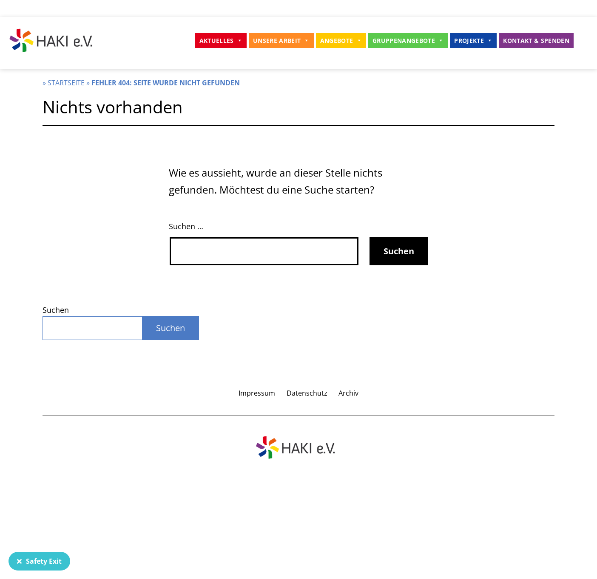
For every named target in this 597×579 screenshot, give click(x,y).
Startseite (66, 82)
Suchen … (186, 226)
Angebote (341, 40)
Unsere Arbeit (281, 40)
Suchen (56, 310)
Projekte (473, 40)
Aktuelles (220, 40)
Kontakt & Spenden (536, 41)
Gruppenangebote (407, 40)
